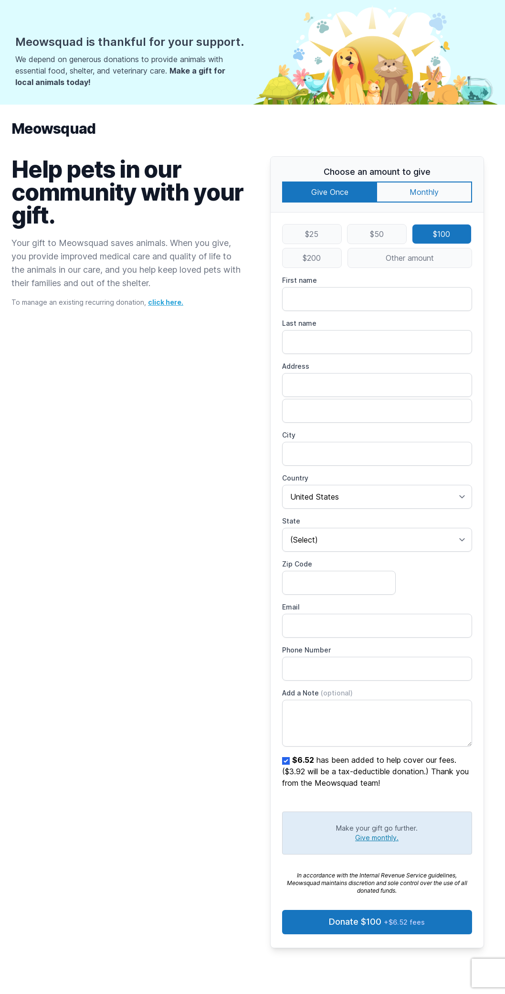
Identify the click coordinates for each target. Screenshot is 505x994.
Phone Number (306, 650)
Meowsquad (53, 128)
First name (299, 280)
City (288, 435)
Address (295, 366)
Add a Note (317, 693)
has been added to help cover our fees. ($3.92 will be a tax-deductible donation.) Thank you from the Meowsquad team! (375, 771)
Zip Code (297, 564)
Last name (299, 323)
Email (291, 607)
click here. (165, 302)
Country (295, 478)
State (291, 521)
